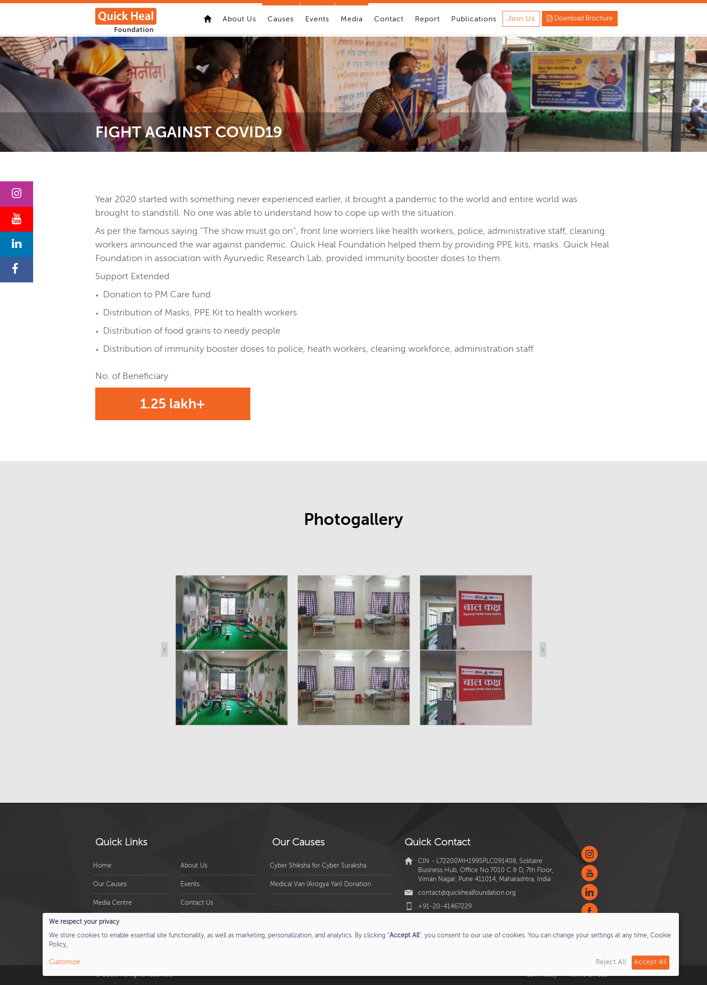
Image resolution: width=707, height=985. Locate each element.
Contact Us (196, 902)
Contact (389, 19)
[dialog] (361, 944)
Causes (281, 19)
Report (427, 19)
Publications (474, 19)
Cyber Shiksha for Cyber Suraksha (318, 865)
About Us (239, 19)
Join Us (521, 19)
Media (352, 19)
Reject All (611, 962)
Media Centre (112, 902)
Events (317, 19)
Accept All (650, 962)
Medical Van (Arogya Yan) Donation (320, 884)
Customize (64, 962)
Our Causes (110, 884)
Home (208, 18)
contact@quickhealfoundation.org (467, 892)
